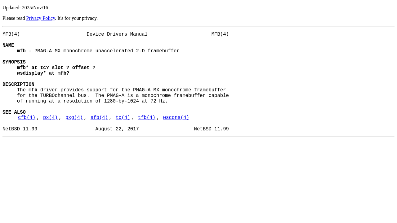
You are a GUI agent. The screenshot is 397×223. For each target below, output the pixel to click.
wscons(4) (176, 137)
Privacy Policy (40, 18)
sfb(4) (99, 137)
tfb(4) (146, 137)
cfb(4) (26, 137)
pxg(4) (74, 137)
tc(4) (123, 137)
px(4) (50, 137)
